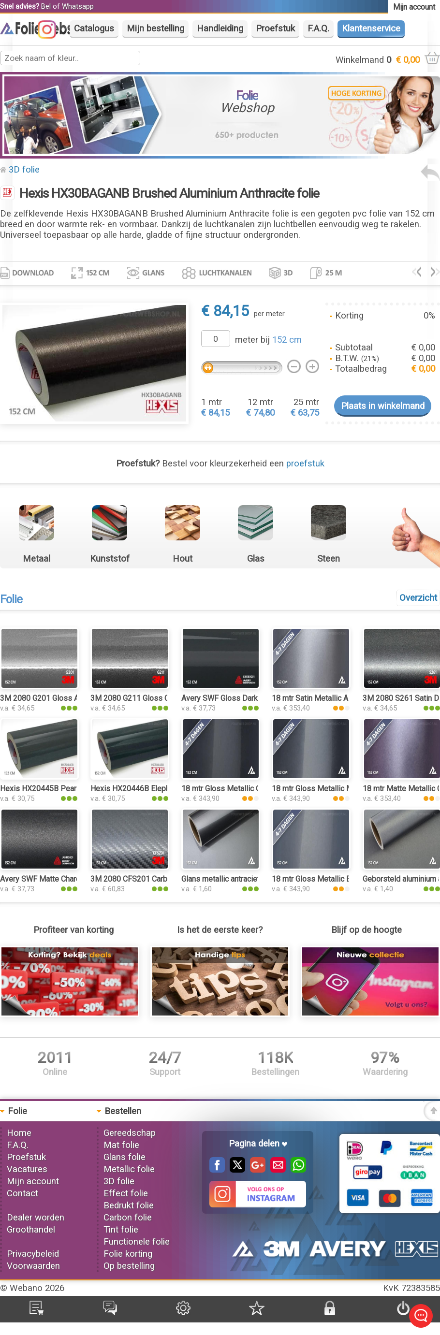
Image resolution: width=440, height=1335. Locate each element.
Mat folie (121, 1145)
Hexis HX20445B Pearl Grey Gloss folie (67, 788)
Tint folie (120, 1229)
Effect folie (125, 1193)
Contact (22, 1193)
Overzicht (418, 598)
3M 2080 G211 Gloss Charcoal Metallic (156, 698)
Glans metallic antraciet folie (229, 879)
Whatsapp (78, 6)
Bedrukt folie (128, 1205)
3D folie (24, 169)
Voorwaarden (33, 1266)
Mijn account (33, 1181)
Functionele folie (136, 1241)
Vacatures (27, 1169)
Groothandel (31, 1229)
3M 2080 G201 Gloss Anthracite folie (62, 698)
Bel (46, 6)
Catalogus (94, 28)
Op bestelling (129, 1266)
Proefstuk (275, 28)
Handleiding (220, 28)
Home (19, 1133)
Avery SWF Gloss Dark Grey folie (237, 698)
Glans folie (124, 1157)
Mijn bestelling (155, 28)
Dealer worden (35, 1217)
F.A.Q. (318, 28)
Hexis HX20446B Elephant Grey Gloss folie (163, 788)
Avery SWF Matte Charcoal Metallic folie (68, 879)
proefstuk (305, 463)
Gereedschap (129, 1133)
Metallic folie (129, 1169)
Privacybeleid (33, 1253)
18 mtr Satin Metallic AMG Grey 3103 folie (343, 698)
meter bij (268, 339)
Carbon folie (127, 1217)
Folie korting (127, 1253)
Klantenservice (371, 28)
